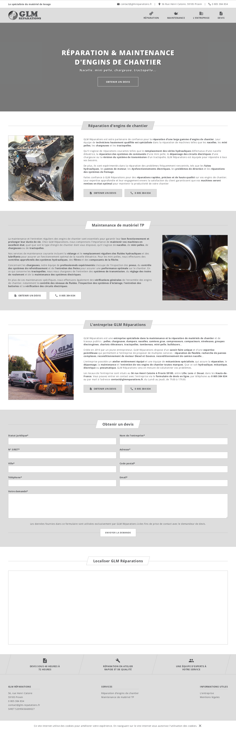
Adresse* (125, 449)
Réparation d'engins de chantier (120, 693)
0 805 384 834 (143, 193)
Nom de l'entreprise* (132, 435)
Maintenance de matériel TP (117, 697)
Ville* (11, 463)
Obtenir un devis (118, 81)
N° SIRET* (14, 449)
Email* (124, 477)
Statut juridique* (18, 435)
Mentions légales (210, 697)
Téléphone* (15, 477)
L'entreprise (207, 693)
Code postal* (127, 463)
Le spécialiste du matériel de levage (29, 4)
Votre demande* (18, 491)
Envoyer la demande (118, 532)
